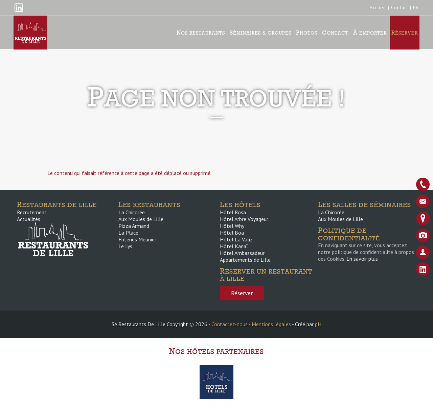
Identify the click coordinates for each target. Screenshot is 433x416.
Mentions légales (271, 324)
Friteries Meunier (137, 239)
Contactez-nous (229, 324)
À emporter (370, 32)
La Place (128, 232)
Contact (399, 7)
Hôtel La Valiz (236, 239)
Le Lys (125, 246)
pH (318, 324)
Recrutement (32, 212)
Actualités (28, 219)
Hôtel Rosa (233, 212)
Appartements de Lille (245, 259)
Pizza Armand (133, 225)
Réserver (404, 32)
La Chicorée (131, 212)
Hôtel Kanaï (234, 246)
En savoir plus (362, 258)
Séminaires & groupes (260, 32)
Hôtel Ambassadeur (242, 253)
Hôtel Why (232, 225)
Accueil (378, 7)
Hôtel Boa (232, 232)
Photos (306, 32)
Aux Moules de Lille (140, 219)
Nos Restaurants (201, 32)
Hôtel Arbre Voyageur (244, 219)
